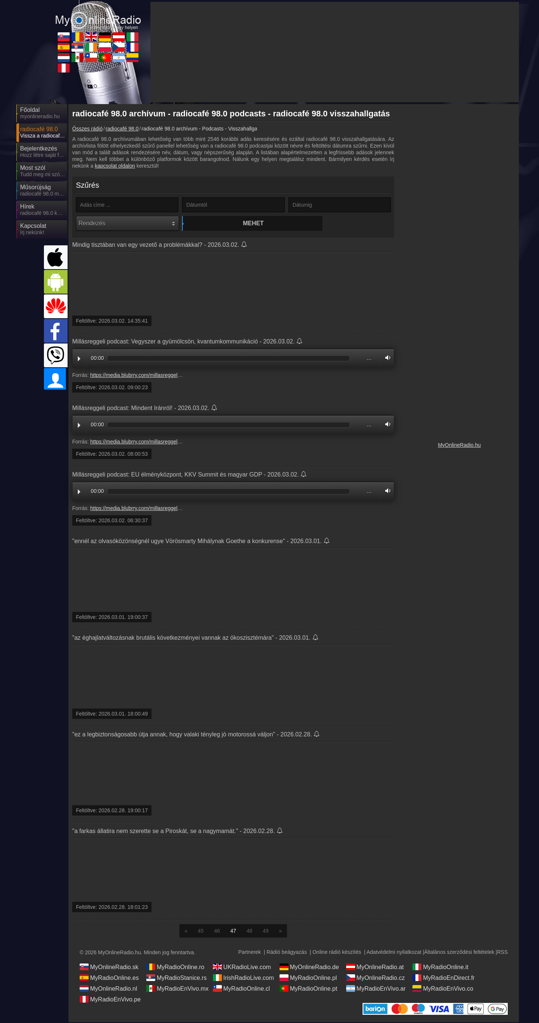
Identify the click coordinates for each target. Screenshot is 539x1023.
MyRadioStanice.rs (176, 978)
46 (217, 932)
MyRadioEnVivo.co (442, 989)
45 (201, 932)
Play (79, 359)
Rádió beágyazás (287, 953)
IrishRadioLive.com (243, 978)
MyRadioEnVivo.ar (376, 989)
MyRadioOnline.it (440, 967)
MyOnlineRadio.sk (109, 967)
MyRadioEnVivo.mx (177, 989)
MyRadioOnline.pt (308, 989)
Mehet (234, 223)
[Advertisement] (459, 219)
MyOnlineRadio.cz (375, 978)
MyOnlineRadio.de (309, 967)
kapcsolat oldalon (115, 166)
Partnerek (249, 953)
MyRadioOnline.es (109, 978)
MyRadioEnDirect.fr (443, 978)
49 (266, 932)
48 (249, 932)
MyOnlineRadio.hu (459, 445)
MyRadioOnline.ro (175, 967)
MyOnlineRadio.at (375, 967)
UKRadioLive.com (242, 967)
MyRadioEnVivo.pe (110, 1000)
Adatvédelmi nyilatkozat (394, 953)
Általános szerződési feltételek (459, 953)
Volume (386, 358)
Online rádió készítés (336, 953)
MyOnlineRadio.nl (108, 989)
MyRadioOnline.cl (241, 989)
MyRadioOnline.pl (308, 978)
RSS (502, 953)
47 (233, 932)
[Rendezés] (127, 223)
